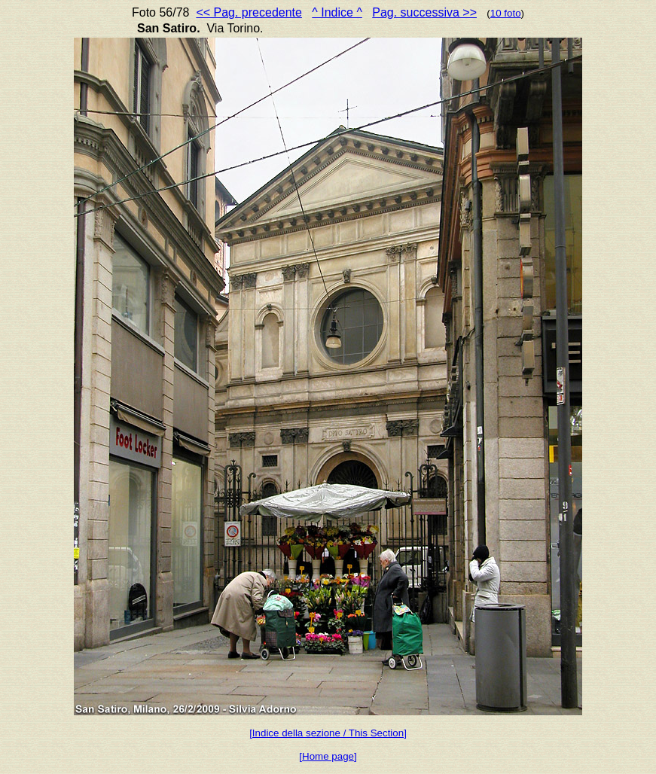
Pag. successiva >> (424, 12)
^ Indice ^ (337, 12)
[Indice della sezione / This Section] (328, 733)
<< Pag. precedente (249, 12)
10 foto (505, 13)
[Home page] (327, 756)
